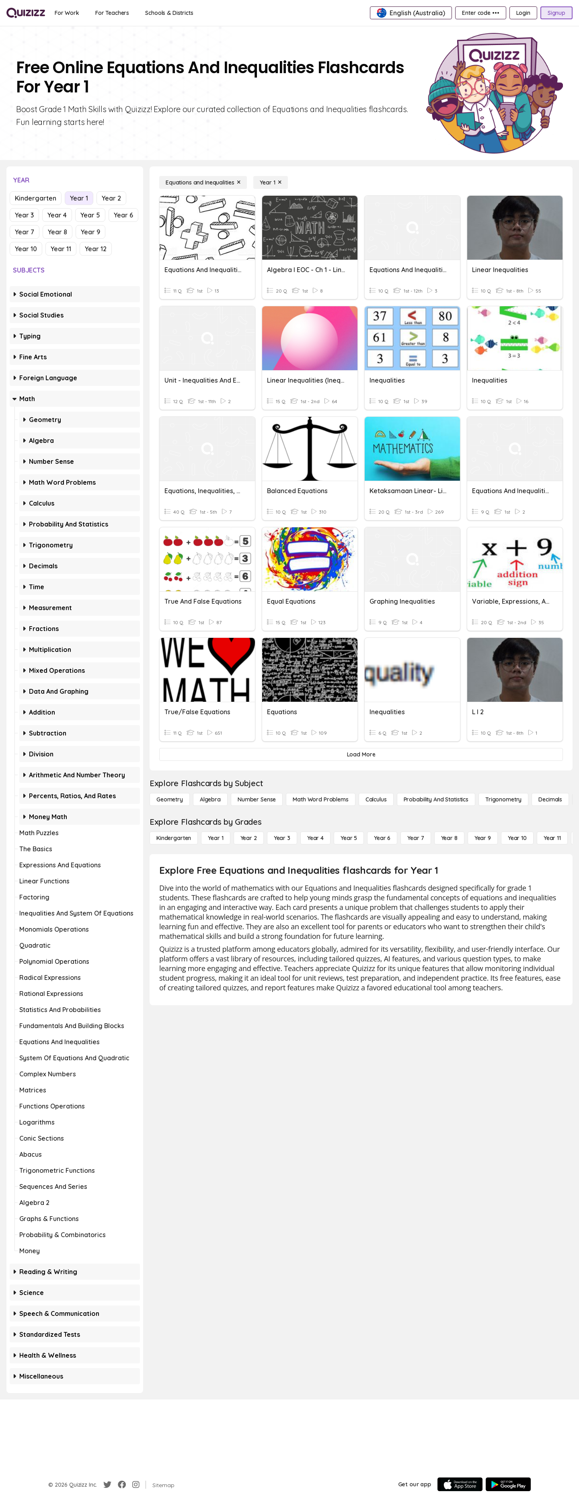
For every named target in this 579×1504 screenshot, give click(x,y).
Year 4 (57, 215)
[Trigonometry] (503, 799)
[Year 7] (415, 838)
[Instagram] (136, 1484)
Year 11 (61, 249)
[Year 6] (382, 838)
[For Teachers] (112, 12)
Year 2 (111, 198)
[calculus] (376, 799)
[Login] (523, 12)
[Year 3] (282, 838)
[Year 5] (349, 838)
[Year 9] (483, 838)
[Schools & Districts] (169, 12)
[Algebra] (210, 799)
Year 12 (96, 249)
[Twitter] (107, 1484)
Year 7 (24, 232)
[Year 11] (552, 838)
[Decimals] (550, 799)
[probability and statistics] (436, 799)
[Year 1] (270, 182)
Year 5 (90, 215)
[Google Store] (508, 1484)
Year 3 (24, 215)
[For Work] (67, 12)
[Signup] (556, 12)
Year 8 (57, 232)
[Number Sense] (257, 799)
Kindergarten (35, 198)
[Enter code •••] (480, 12)
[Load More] (361, 754)
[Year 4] (315, 838)
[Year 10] (517, 838)
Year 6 (123, 215)
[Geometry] (170, 799)
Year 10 (26, 249)
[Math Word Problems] (320, 799)
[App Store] (459, 1484)
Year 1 (79, 198)
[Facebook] (122, 1484)
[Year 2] (249, 838)
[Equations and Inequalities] (203, 182)
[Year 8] (449, 838)
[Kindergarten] (174, 838)
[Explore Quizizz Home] (25, 13)
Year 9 (90, 232)
